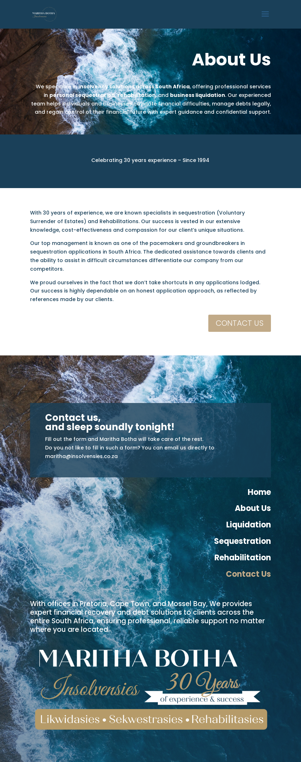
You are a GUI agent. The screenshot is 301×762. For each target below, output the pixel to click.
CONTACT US (239, 323)
